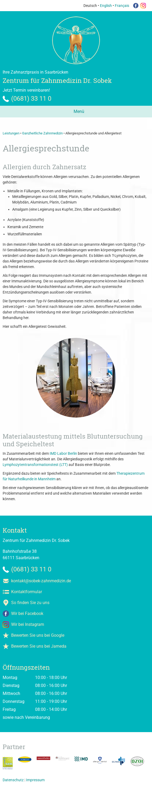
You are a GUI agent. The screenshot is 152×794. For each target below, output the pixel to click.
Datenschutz (13, 780)
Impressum (35, 780)
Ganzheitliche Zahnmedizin (42, 133)
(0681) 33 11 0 (31, 98)
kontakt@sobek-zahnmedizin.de (41, 580)
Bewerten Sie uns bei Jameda (38, 646)
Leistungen (11, 133)
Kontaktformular (26, 591)
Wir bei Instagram (27, 624)
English (106, 5)
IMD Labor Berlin (63, 453)
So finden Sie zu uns (30, 602)
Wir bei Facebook (27, 613)
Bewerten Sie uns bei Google (37, 635)
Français (122, 5)
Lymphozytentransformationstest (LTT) (35, 464)
